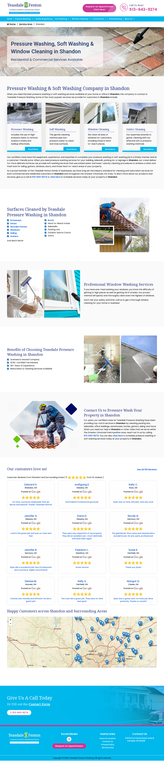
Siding (13, 233)
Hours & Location (108, 754)
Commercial (98, 19)
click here (55, 177)
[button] (150, 633)
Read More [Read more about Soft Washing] (72, 149)
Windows (15, 230)
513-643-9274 (143, 9)
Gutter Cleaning (135, 129)
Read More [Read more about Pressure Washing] (33, 149)
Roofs (51, 220)
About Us (128, 19)
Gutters (14, 236)
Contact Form (39, 719)
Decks (13, 223)
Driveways (15, 220)
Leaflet (116, 681)
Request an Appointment (101, 8)
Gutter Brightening (43, 19)
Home (9, 19)
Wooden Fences (18, 226)
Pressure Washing (23, 19)
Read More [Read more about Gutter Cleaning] (149, 149)
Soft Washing (61, 19)
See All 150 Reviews (147, 469)
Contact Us (107, 757)
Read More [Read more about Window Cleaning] (110, 149)
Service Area (26, 24)
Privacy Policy (107, 760)
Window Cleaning (80, 19)
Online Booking (115, 19)
